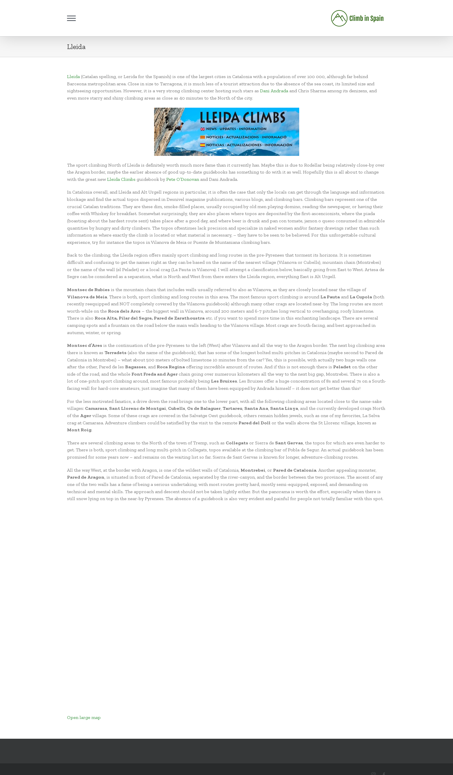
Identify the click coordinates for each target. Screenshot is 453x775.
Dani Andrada (274, 90)
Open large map (84, 717)
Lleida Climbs (121, 179)
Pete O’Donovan (182, 179)
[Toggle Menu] (71, 18)
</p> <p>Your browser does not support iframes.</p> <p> (140, 610)
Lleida (73, 76)
